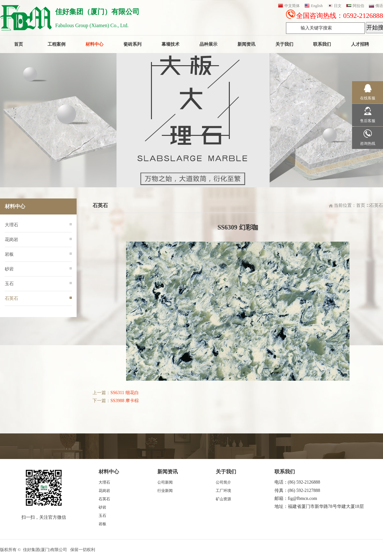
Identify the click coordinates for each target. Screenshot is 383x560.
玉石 (9, 283)
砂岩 (9, 269)
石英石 (376, 205)
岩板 (9, 254)
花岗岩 (11, 239)
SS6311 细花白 (124, 392)
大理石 (11, 224)
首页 (360, 205)
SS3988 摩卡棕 (124, 400)
